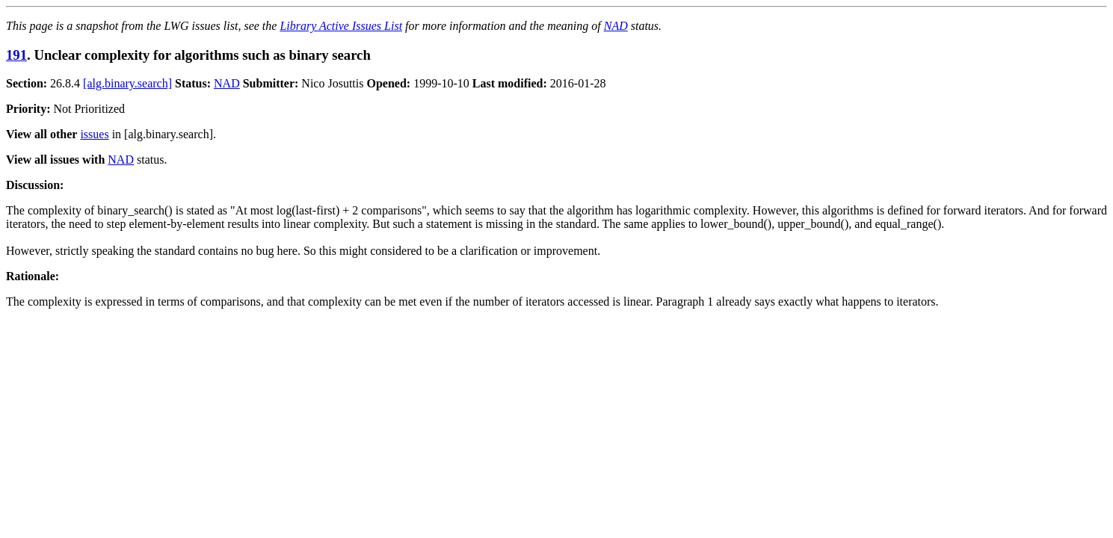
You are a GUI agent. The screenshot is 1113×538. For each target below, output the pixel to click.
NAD (616, 25)
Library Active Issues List (341, 25)
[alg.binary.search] (127, 83)
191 (16, 55)
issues (94, 134)
